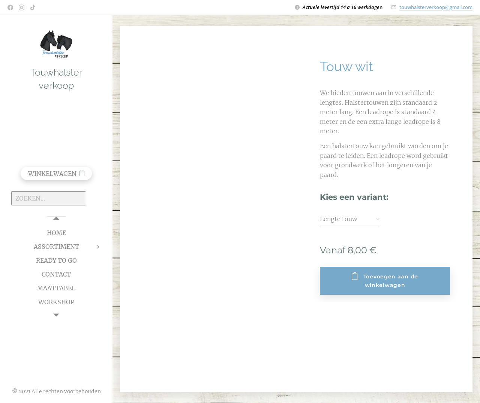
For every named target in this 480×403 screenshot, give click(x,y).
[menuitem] (56, 233)
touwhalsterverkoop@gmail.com (435, 7)
